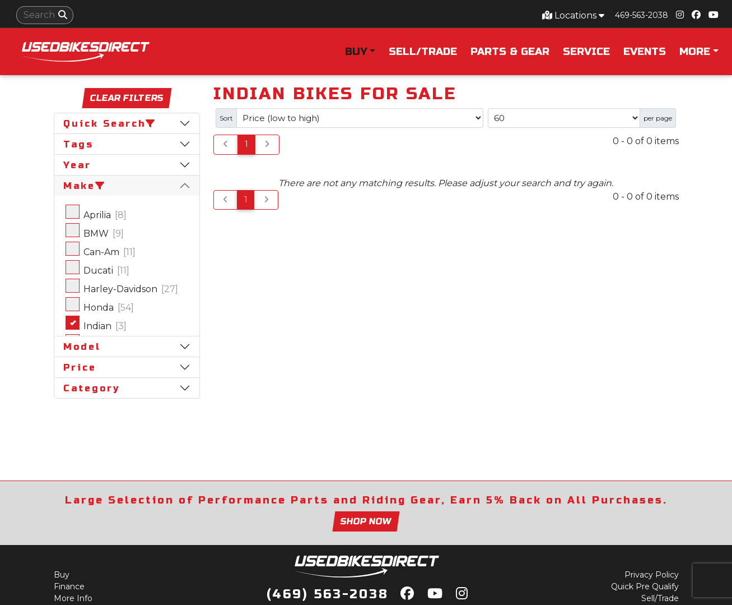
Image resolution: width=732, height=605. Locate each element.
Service (586, 51)
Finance (69, 586)
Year (77, 165)
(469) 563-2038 (328, 594)
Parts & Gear (509, 51)
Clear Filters (126, 98)
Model (82, 346)
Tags (78, 144)
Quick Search (110, 123)
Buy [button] (356, 51)
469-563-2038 (641, 15)
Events (644, 51)
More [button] (694, 51)
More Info (73, 598)
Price (79, 367)
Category (91, 388)
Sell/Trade (423, 51)
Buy (61, 575)
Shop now (366, 521)
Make (84, 186)
